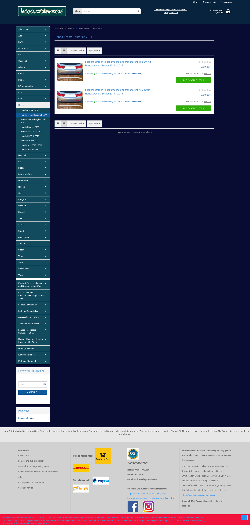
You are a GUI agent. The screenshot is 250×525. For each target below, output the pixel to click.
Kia (19, 161)
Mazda (21, 168)
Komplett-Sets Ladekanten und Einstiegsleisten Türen (30, 284)
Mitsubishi (23, 180)
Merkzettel (226, 2)
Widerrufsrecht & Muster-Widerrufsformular (38, 472)
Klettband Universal (27, 361)
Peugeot (22, 199)
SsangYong (23, 237)
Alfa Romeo (23, 29)
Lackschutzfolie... (26, 418)
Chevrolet (22, 61)
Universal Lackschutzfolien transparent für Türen (30, 340)
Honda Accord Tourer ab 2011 (34, 115)
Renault (21, 212)
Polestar (22, 205)
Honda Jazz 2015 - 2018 (31, 145)
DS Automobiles (25, 86)
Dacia (21, 80)
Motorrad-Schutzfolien (28, 311)
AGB (20, 477)
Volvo (20, 275)
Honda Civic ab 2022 (30, 127)
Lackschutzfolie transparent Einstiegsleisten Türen (31, 295)
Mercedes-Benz (25, 174)
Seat (20, 218)
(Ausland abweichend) (132, 73)
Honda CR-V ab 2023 (30, 136)
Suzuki (21, 250)
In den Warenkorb (193, 80)
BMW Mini (23, 48)
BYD (20, 54)
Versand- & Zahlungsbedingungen (33, 466)
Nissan (21, 187)
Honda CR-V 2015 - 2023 (32, 131)
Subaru (21, 243)
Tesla (20, 256)
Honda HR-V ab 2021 (30, 140)
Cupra (21, 73)
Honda (21, 105)
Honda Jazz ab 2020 (30, 149)
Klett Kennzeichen (26, 355)
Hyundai (22, 155)
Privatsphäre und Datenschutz (31, 482)
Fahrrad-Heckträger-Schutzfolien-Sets (27, 331)
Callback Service (25, 488)
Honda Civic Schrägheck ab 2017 (33, 121)
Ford (20, 99)
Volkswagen (23, 269)
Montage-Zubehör (26, 348)
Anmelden (33, 392)
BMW (20, 42)
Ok (244, 518)
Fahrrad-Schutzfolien (27, 305)
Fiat (20, 92)
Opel (20, 193)
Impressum (23, 455)
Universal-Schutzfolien (28, 317)
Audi (20, 36)
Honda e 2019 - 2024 (30, 110)
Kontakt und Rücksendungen (31, 461)
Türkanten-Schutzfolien (28, 323)
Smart (21, 231)
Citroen (21, 67)
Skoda (21, 224)
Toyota (21, 262)
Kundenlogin (209, 2)
